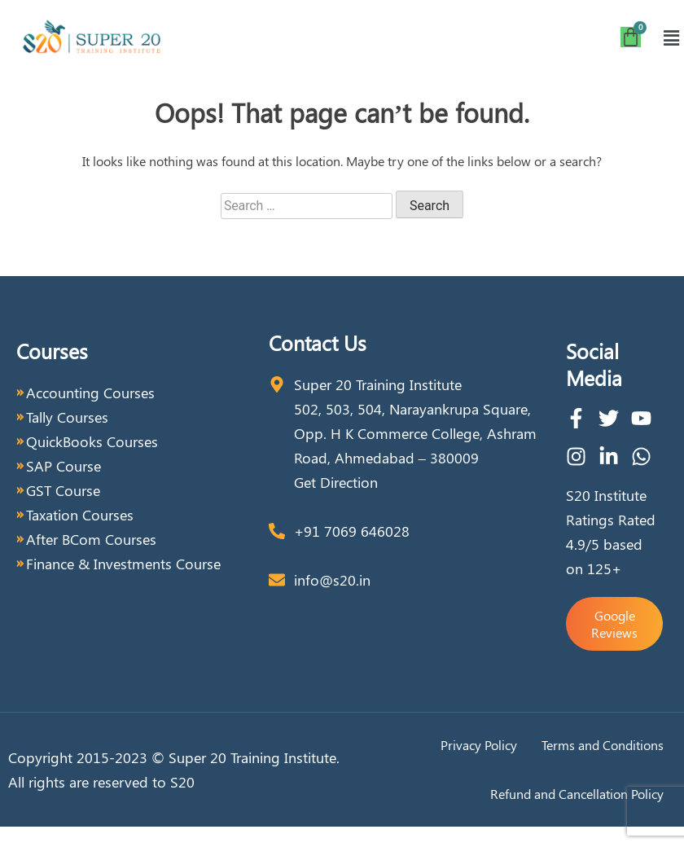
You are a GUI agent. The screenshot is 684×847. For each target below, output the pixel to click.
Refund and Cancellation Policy (577, 793)
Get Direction (336, 482)
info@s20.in (332, 580)
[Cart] (630, 37)
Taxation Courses (80, 514)
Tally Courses (67, 417)
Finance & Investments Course (123, 563)
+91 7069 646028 (352, 531)
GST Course (63, 490)
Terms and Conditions (603, 744)
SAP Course (63, 466)
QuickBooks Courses (92, 441)
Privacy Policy (479, 744)
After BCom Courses (91, 539)
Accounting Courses (90, 392)
